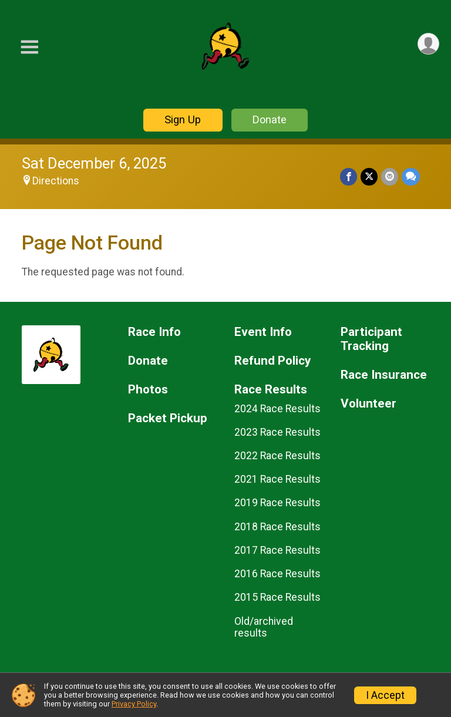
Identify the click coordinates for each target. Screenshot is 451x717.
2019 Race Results (277, 503)
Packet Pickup (167, 418)
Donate (270, 119)
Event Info (263, 332)
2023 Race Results (277, 432)
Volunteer (368, 403)
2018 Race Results (277, 527)
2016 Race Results (277, 574)
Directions (55, 181)
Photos (148, 389)
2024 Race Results (277, 409)
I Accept (385, 695)
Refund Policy (272, 361)
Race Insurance (384, 375)
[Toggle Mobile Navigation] (29, 47)
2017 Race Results (277, 550)
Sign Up (182, 119)
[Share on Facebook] (348, 176)
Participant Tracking (371, 339)
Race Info (154, 332)
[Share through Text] (411, 176)
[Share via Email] (389, 176)
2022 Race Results (277, 456)
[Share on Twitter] (369, 176)
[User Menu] (428, 44)
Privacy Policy (134, 703)
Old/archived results (263, 627)
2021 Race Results (277, 479)
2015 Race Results (277, 597)
